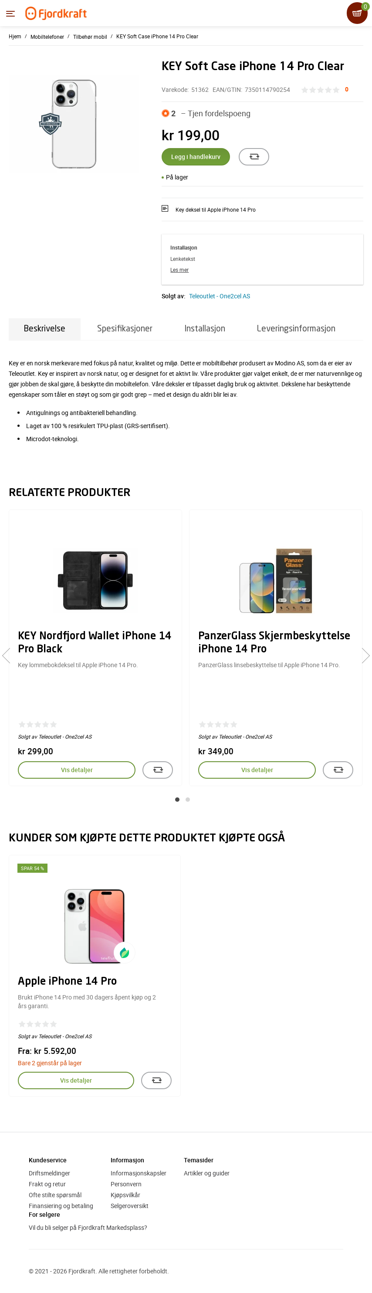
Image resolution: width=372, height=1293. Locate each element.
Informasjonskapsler (138, 1173)
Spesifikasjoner (124, 329)
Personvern (126, 1184)
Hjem (15, 36)
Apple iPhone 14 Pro (67, 982)
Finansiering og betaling (61, 1206)
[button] (177, 799)
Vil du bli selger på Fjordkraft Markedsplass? (88, 1227)
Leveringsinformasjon (296, 329)
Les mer (179, 269)
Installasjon (204, 329)
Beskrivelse (44, 329)
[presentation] (9, 655)
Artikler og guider (207, 1173)
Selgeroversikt (130, 1206)
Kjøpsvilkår (125, 1195)
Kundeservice (48, 1160)
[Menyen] (10, 13)
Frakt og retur (47, 1184)
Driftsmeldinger (49, 1173)
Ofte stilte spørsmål (55, 1195)
